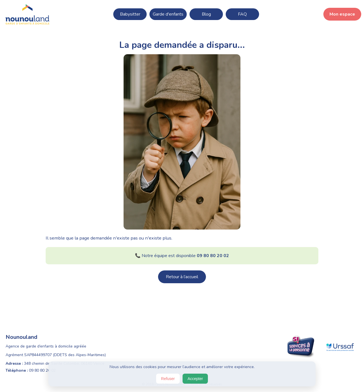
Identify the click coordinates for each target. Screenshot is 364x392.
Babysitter (130, 14)
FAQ (242, 14)
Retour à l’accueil (182, 277)
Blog (206, 14)
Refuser (168, 378)
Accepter (195, 378)
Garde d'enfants (168, 14)
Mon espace (342, 14)
